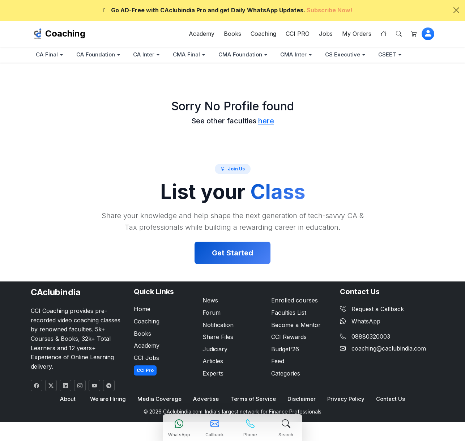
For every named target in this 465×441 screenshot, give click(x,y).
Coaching (65, 34)
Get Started (232, 253)
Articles (212, 361)
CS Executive (348, 54)
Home (142, 309)
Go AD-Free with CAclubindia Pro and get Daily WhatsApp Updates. (227, 10)
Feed (277, 361)
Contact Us (389, 399)
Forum (211, 313)
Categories (285, 373)
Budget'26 (285, 349)
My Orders (356, 34)
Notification (218, 325)
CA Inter (146, 54)
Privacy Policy (345, 399)
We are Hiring (108, 399)
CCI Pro (145, 371)
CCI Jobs (146, 358)
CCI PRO (298, 34)
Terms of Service (253, 399)
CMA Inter (298, 54)
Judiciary (214, 349)
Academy (201, 34)
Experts (212, 373)
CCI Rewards (289, 337)
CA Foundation (97, 54)
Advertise (206, 399)
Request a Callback (372, 309)
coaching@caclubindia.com (388, 348)
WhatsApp (360, 321)
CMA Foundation (244, 54)
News (210, 301)
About (68, 399)
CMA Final (189, 54)
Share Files (217, 337)
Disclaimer (301, 399)
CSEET (394, 54)
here (266, 121)
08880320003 (370, 336)
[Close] (456, 10)
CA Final (47, 54)
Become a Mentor (296, 325)
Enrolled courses (294, 301)
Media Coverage (160, 399)
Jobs (326, 34)
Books (232, 34)
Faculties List (288, 313)
